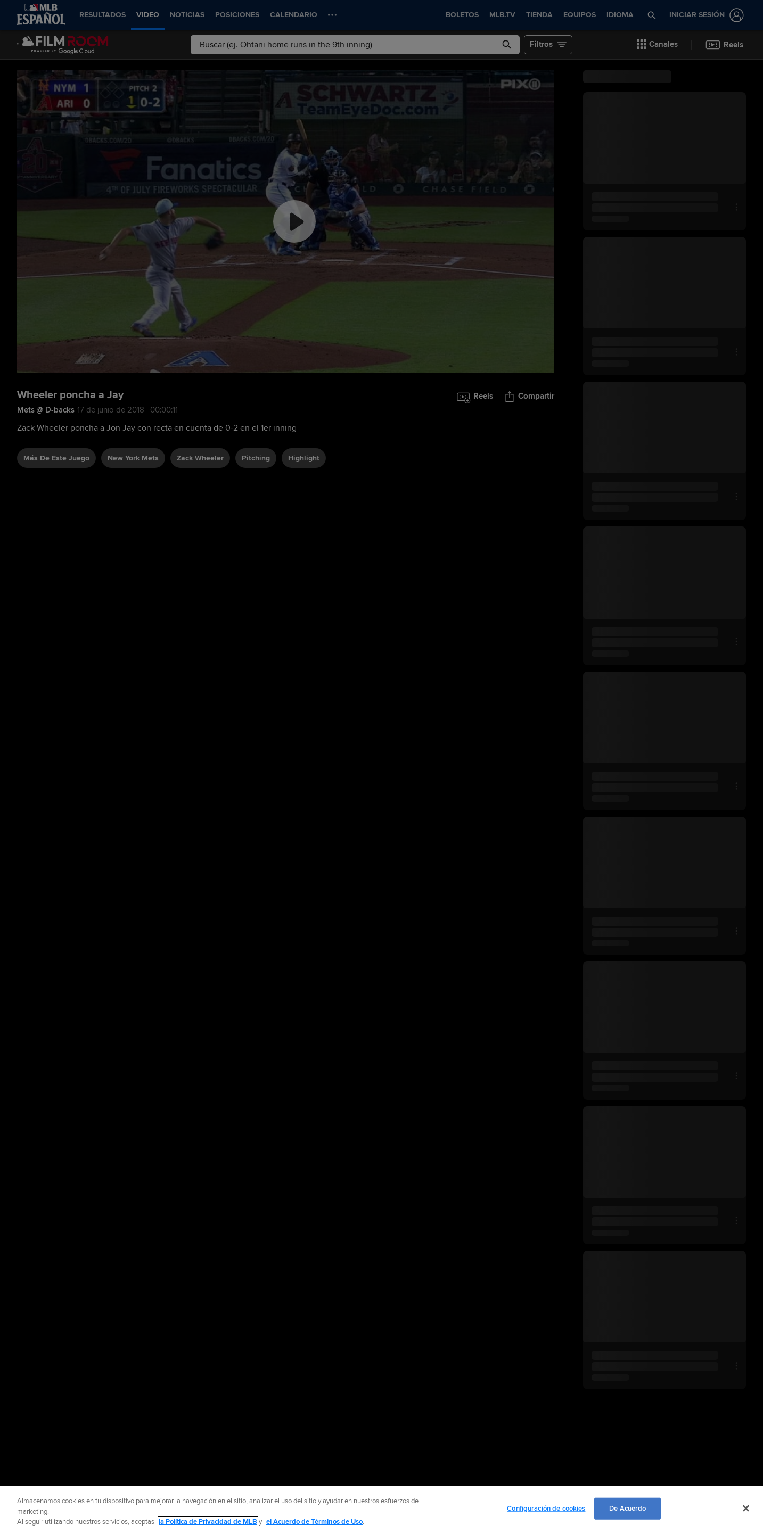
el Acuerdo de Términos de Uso (314, 1522)
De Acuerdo (627, 1508)
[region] (381, 1509)
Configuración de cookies (546, 1508)
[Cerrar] (746, 1508)
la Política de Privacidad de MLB (208, 1522)
